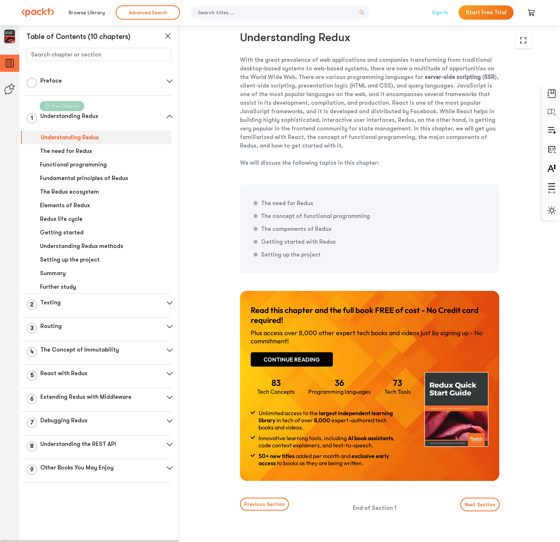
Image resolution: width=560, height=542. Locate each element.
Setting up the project (70, 260)
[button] (169, 81)
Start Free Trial (486, 12)
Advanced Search (148, 12)
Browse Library (87, 12)
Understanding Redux (70, 137)
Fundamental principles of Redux (84, 178)
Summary (53, 273)
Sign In (440, 12)
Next (477, 489)
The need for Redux (66, 151)
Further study (58, 287)
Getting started (62, 232)
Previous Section (244, 488)
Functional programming (73, 164)
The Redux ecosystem (69, 192)
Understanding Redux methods (81, 246)
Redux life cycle (61, 219)
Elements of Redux (65, 205)
